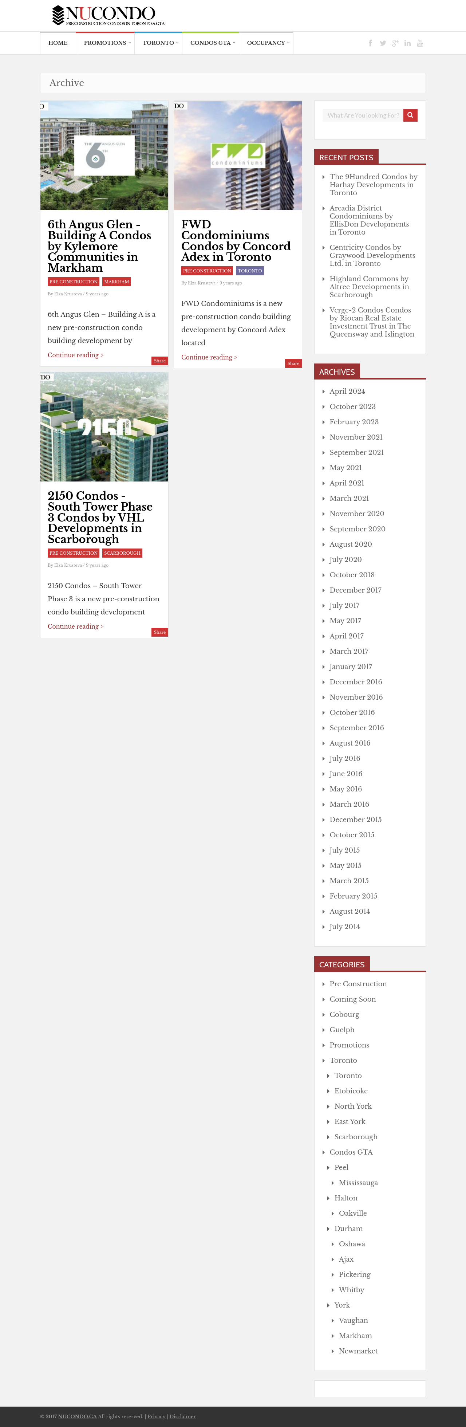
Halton (346, 1198)
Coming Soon (353, 999)
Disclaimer (183, 1417)
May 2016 (346, 789)
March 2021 (349, 499)
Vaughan (353, 1321)
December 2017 (356, 590)
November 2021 (356, 437)
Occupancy (266, 43)
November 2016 (356, 697)
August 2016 (350, 743)
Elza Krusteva (68, 293)
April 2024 (347, 392)
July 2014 (345, 927)
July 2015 (345, 850)
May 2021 (346, 468)
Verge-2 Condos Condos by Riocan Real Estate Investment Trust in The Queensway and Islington (372, 322)
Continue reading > (75, 355)
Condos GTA (210, 43)
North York (353, 1106)
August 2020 (351, 544)
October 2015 (352, 835)
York (342, 1305)
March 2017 (349, 652)
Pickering (355, 1275)
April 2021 (347, 483)
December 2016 (356, 682)
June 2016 (346, 774)
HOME (58, 43)
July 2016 (345, 759)
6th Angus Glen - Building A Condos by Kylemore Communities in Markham (99, 246)
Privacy (156, 1417)
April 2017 (347, 636)
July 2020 (346, 560)
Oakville (353, 1214)
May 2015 (346, 866)
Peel (341, 1168)
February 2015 (354, 896)
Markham (116, 281)
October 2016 (352, 713)
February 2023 (354, 422)
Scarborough (122, 553)
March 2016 (350, 805)
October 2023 (353, 407)
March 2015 (349, 881)
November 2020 (357, 514)
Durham (349, 1229)
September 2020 (358, 529)
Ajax (346, 1259)
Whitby (351, 1290)
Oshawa (352, 1244)
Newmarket (358, 1351)
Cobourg (344, 1015)
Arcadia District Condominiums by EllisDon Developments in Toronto (369, 220)
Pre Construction (74, 281)
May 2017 (345, 621)
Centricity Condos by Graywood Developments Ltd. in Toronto (372, 256)
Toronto (158, 43)
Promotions (105, 43)
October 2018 (352, 575)
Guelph (342, 1030)
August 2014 (350, 912)
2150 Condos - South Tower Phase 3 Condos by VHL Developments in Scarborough (100, 518)
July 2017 (345, 606)
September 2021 (357, 453)
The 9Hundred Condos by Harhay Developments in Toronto (374, 185)
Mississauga (358, 1183)
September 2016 (357, 728)
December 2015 (356, 820)
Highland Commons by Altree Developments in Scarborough (369, 287)
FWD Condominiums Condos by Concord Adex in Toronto (236, 241)
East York (350, 1122)
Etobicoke (351, 1091)
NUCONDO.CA (77, 1417)
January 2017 (351, 667)
